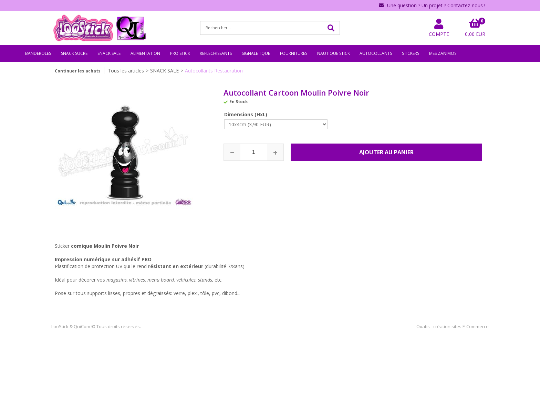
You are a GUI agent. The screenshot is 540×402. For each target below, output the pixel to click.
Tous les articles (126, 70)
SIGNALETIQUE (256, 53)
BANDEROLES (38, 53)
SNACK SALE (109, 53)
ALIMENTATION (145, 53)
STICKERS (410, 53)
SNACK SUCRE (74, 53)
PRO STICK (180, 53)
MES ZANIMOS (442, 53)
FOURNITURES (293, 53)
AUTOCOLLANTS (376, 53)
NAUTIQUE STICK (333, 53)
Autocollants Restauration (214, 70)
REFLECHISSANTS (216, 53)
